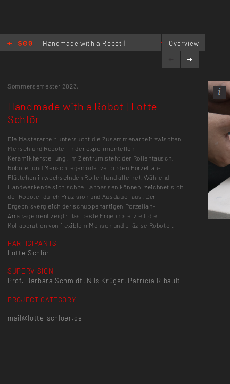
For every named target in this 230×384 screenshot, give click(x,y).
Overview (184, 43)
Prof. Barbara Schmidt (45, 280)
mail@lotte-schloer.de (45, 318)
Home (19, 44)
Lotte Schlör (28, 253)
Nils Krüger (105, 280)
